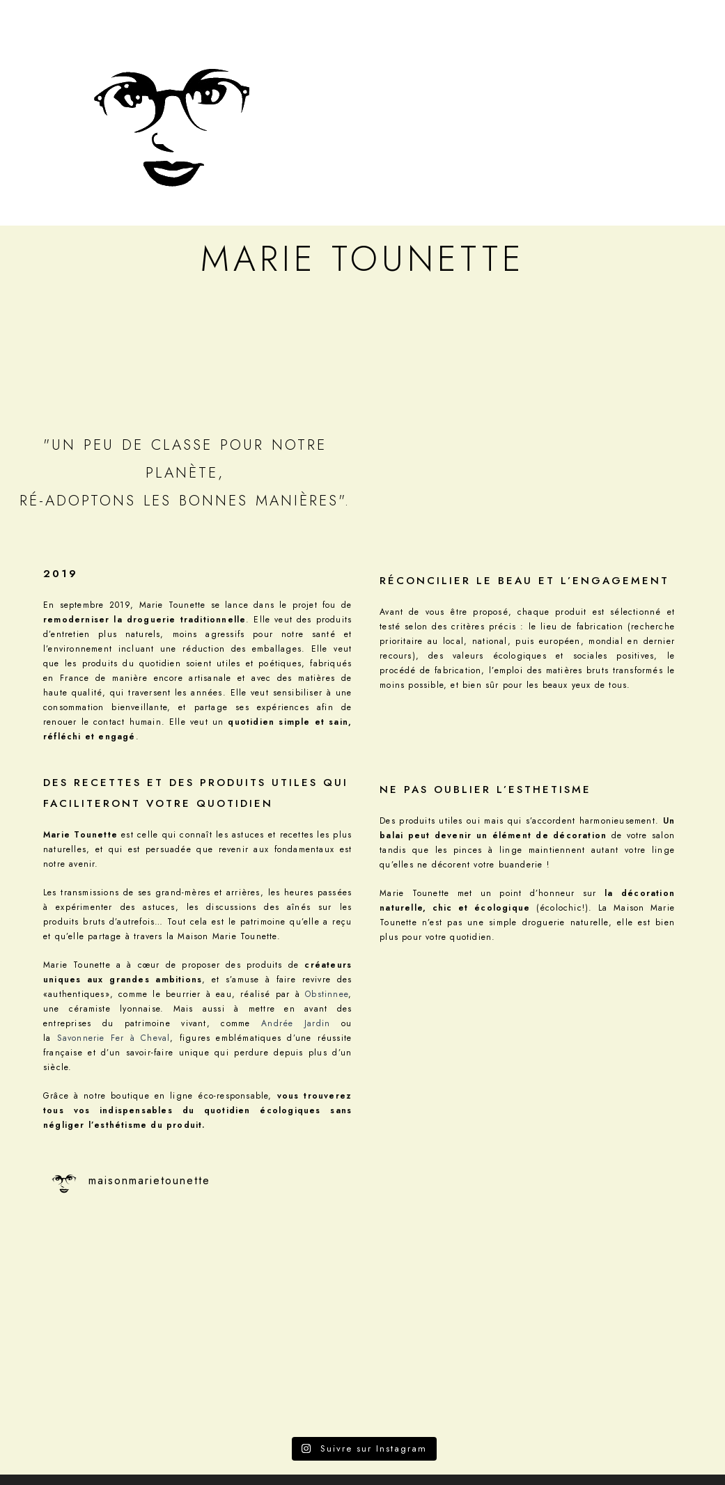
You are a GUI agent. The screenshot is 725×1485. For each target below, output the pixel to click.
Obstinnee (326, 994)
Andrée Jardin (295, 1023)
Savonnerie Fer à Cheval (114, 1038)
